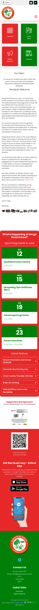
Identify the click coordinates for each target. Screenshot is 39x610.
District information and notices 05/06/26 (17, 361)
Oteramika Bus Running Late (15, 369)
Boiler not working (11, 382)
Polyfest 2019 (29, 180)
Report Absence (19, 594)
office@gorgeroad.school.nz (22, 574)
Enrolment (19, 591)
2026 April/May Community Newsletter (15, 390)
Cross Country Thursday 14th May (18, 376)
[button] (6, 2)
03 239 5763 (22, 571)
